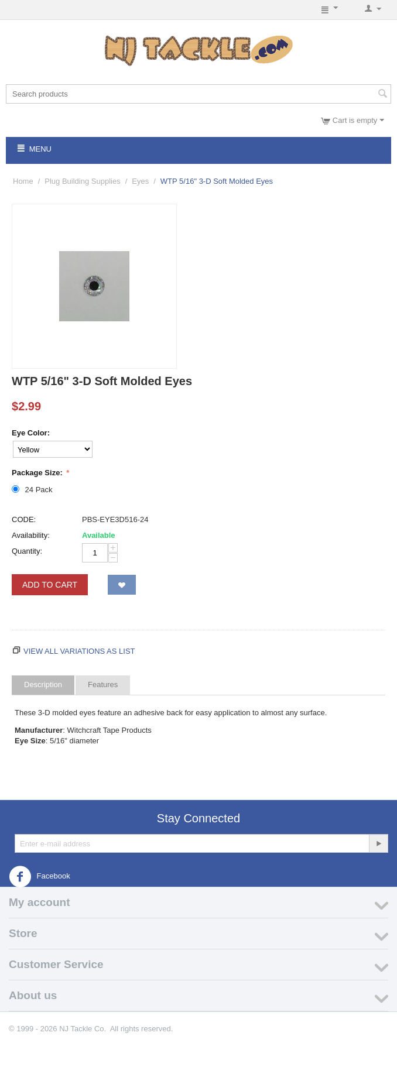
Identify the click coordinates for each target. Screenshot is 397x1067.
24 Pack (33, 489)
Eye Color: (31, 432)
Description (43, 684)
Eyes (140, 181)
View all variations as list (79, 651)
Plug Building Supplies (82, 181)
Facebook (39, 877)
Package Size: (38, 472)
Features (103, 684)
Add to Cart (49, 584)
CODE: (24, 519)
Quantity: (27, 551)
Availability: (31, 535)
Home (23, 181)
